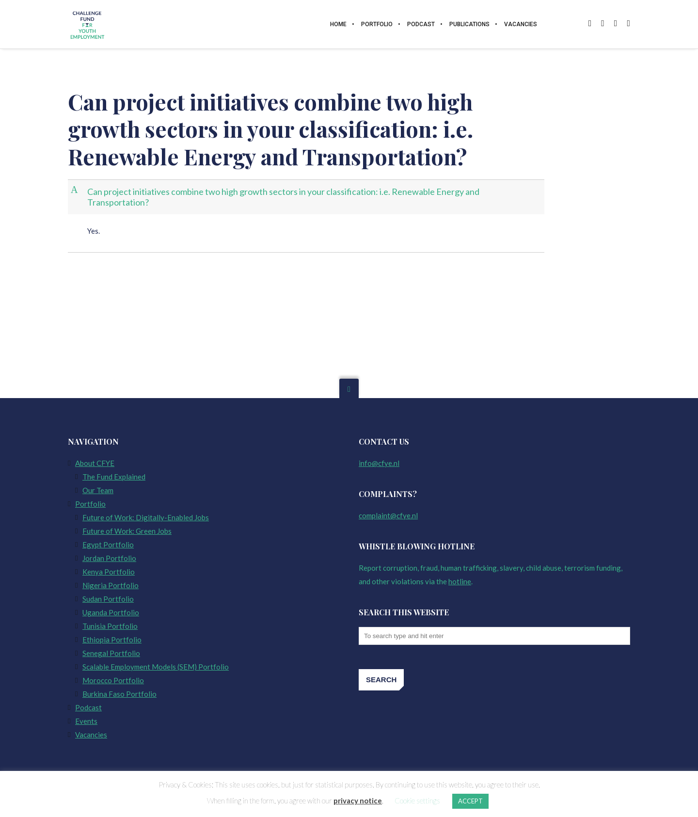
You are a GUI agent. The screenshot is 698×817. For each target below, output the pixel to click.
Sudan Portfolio (108, 598)
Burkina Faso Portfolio (119, 693)
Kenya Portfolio (108, 571)
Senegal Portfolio (111, 653)
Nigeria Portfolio (110, 585)
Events (86, 721)
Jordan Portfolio (109, 558)
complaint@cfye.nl (388, 515)
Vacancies (91, 734)
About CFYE (94, 463)
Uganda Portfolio (110, 612)
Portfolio (90, 503)
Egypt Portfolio (108, 544)
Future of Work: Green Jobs (127, 531)
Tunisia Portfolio (110, 626)
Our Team (97, 490)
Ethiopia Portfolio (112, 639)
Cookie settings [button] (417, 800)
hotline (459, 581)
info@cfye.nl (379, 463)
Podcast (88, 707)
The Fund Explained (113, 476)
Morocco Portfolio (113, 680)
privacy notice (357, 800)
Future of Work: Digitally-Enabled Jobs (145, 517)
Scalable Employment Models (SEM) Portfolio (155, 666)
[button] (307, 197)
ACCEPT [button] (470, 801)
